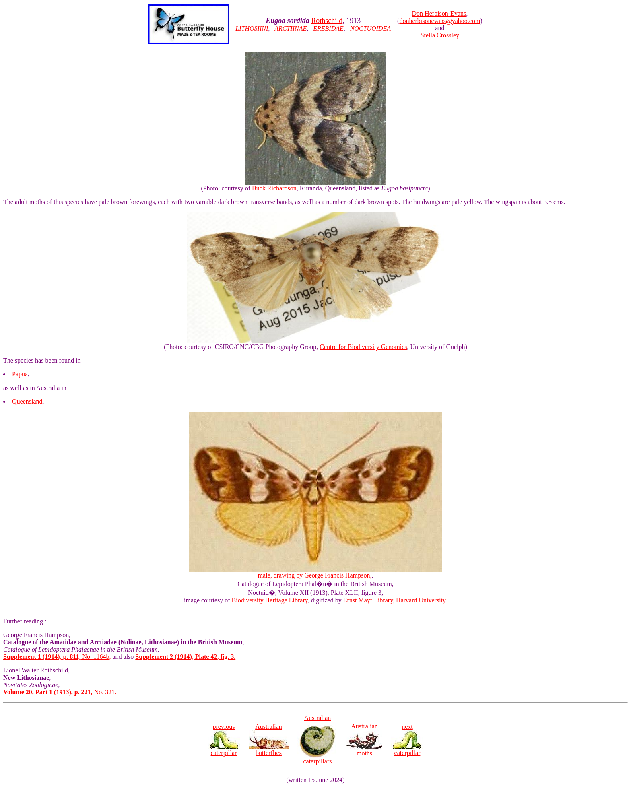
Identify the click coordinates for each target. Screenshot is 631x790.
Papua (20, 374)
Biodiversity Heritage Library (270, 600)
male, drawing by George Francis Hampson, (315, 572)
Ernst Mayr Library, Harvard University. (395, 600)
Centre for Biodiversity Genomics (363, 346)
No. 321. (59, 692)
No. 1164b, (57, 656)
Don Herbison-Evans (439, 13)
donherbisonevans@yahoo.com (439, 20)
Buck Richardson (274, 188)
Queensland (27, 401)
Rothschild (326, 21)
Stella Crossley (440, 35)
